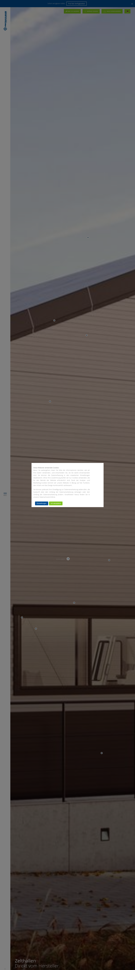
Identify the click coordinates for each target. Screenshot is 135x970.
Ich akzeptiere (56, 503)
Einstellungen (41, 503)
